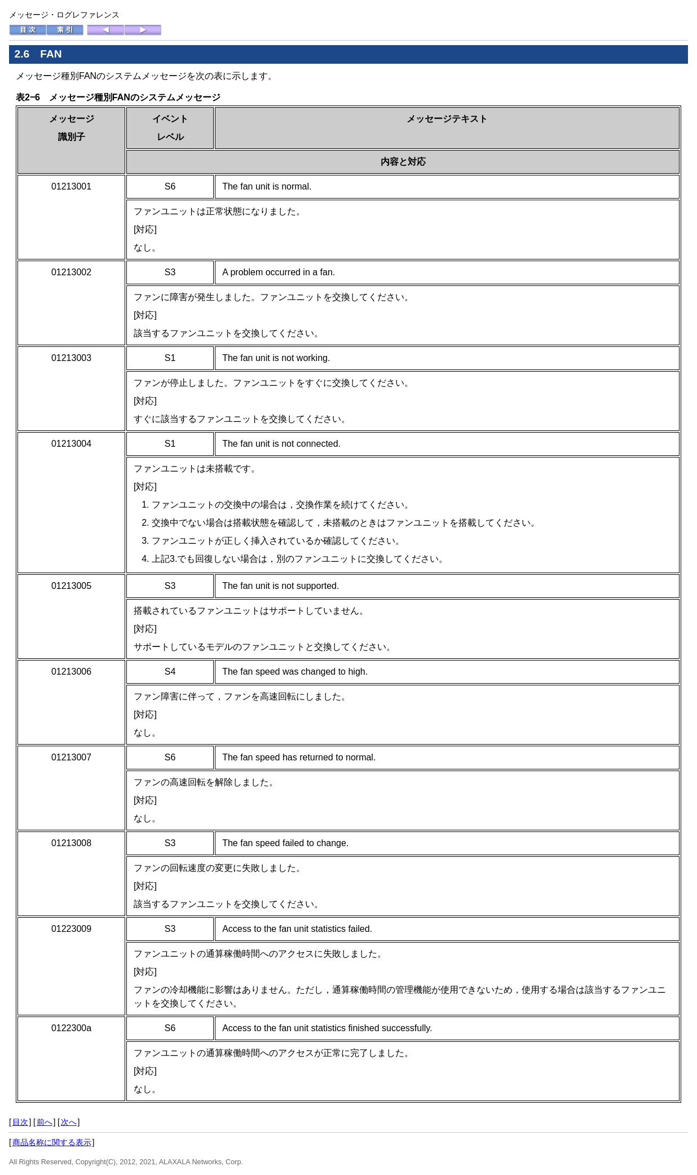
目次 (20, 1121)
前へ (44, 1121)
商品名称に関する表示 (51, 1142)
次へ (69, 1121)
